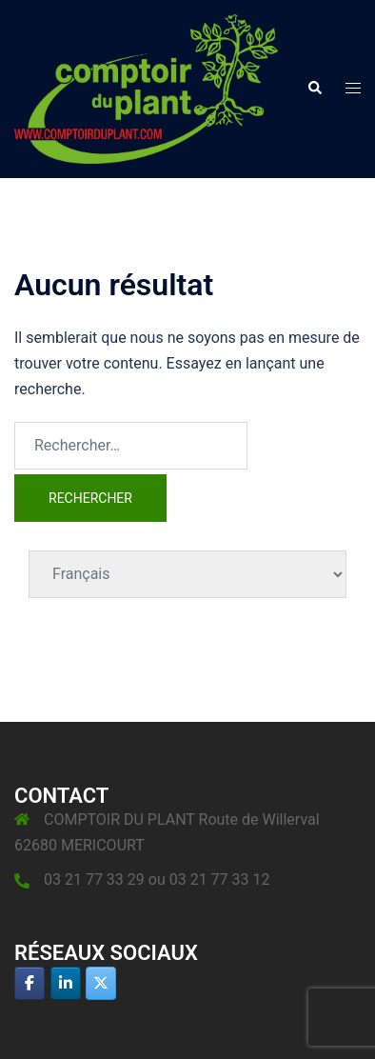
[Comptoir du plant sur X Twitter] (101, 983)
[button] (314, 88)
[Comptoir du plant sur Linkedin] (65, 983)
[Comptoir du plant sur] (137, 982)
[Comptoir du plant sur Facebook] (29, 983)
